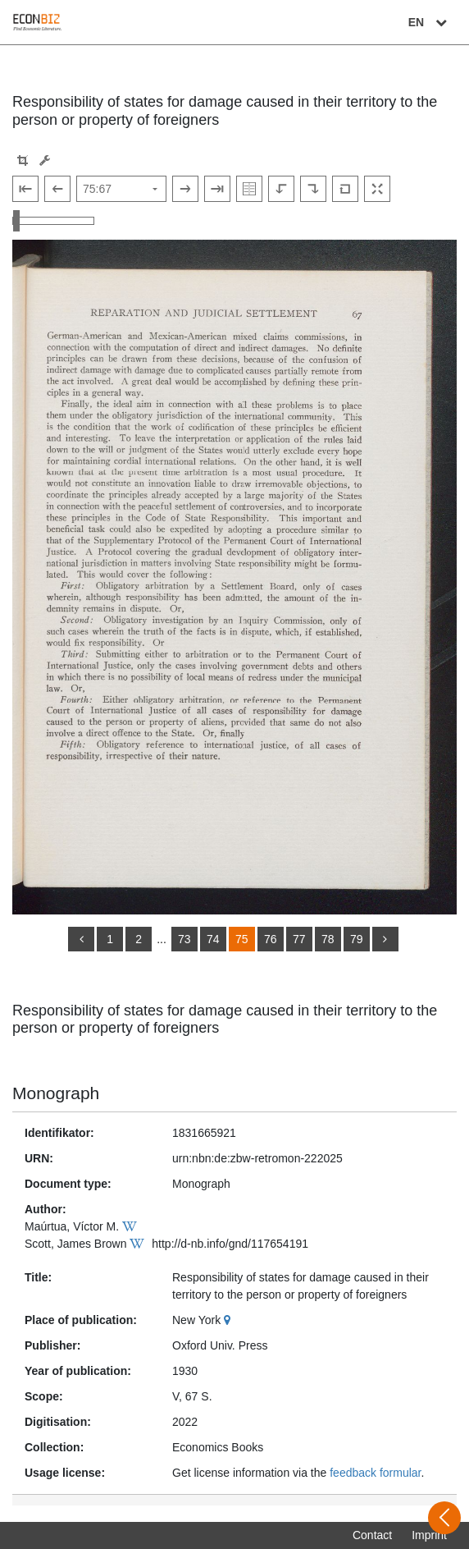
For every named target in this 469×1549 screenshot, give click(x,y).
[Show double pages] (249, 188)
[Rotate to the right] (313, 188)
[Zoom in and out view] (53, 221)
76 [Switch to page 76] (270, 939)
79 (356, 939)
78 (328, 939)
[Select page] (121, 188)
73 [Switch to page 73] (184, 939)
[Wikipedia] (131, 1226)
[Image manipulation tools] (45, 160)
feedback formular (375, 1472)
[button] (22, 160)
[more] (385, 939)
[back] (81, 939)
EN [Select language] (429, 22)
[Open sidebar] (444, 1517)
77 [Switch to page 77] (299, 939)
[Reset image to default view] (345, 188)
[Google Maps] (229, 1320)
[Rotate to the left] (281, 188)
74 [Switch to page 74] (213, 939)
